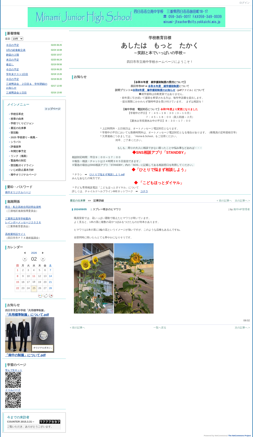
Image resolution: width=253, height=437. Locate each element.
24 (28, 289)
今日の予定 (12, 45)
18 (33, 282)
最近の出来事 (17, 128)
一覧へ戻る (159, 327)
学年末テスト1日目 (17, 74)
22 (17, 289)
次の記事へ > (242, 200)
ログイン (244, 2)
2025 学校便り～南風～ (23, 137)
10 (28, 277)
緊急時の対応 (17, 160)
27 (45, 289)
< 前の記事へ (224, 200)
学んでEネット (13, 370)
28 (50, 289)
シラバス (14, 141)
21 (50, 283)
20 (45, 283)
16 (23, 283)
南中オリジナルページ (22, 174)
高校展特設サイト (15, 234)
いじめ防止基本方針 (21, 169)
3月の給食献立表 (15, 50)
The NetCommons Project (239, 436)
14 (50, 277)
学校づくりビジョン (21, 123)
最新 (14, 38)
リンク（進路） (18, 156)
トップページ (52, 108)
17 (28, 283)
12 (39, 277)
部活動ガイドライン (21, 165)
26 (39, 289)
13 (45, 277)
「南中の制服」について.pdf (25, 355)
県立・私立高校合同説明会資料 (23, 206)
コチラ (144, 191)
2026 (34, 252)
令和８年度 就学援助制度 (163, 86)
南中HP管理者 (241, 209)
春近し (10, 64)
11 (33, 277)
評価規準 (14, 146)
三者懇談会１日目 (16, 92)
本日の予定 (12, 59)
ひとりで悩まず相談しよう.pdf (107, 174)
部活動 (13, 132)
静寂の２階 (12, 54)
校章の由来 (16, 118)
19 (39, 283)
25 (34, 289)
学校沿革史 (16, 114)
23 (23, 289)
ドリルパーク (13, 389)
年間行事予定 (17, 151)
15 (17, 283)
